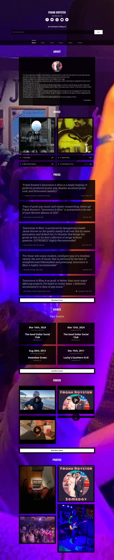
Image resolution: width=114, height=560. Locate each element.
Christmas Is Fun (68, 164)
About (34, 43)
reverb (67, 19)
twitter (52, 19)
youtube (62, 19)
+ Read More (87, 100)
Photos (80, 43)
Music (43, 43)
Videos (70, 43)
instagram (57, 19)
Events (61, 43)
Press (52, 43)
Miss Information (30, 164)
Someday (27, 157)
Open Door (66, 157)
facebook (47, 19)
